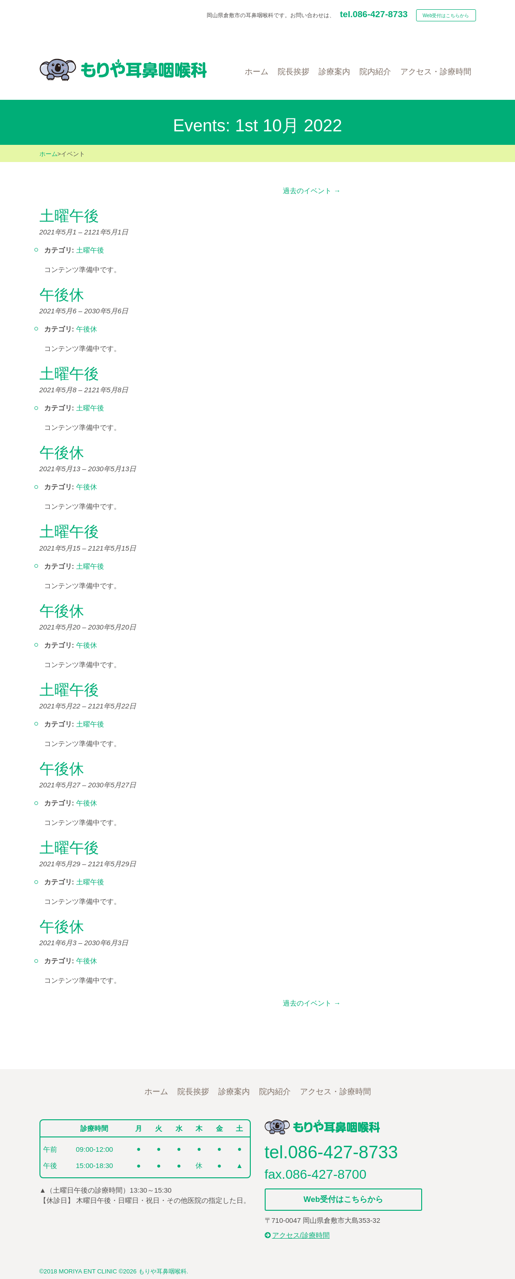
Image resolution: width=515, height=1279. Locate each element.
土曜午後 (90, 250)
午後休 (86, 329)
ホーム (48, 153)
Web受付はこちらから (446, 15)
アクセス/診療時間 (297, 1235)
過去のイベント (311, 191)
